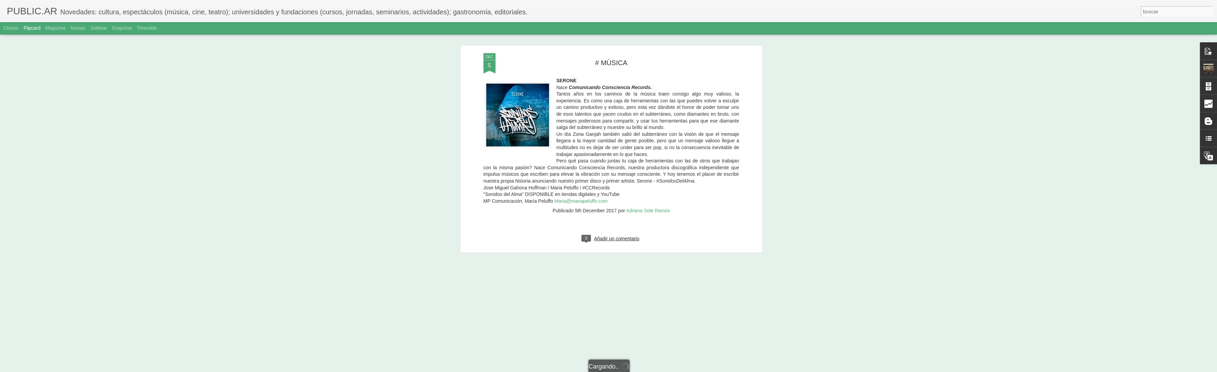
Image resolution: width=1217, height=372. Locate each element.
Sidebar (99, 28)
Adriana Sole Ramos (648, 53)
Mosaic (78, 28)
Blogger (635, 368)
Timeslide (147, 28)
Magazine (55, 28)
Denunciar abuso (657, 368)
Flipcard (32, 28)
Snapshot (122, 28)
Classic (11, 28)
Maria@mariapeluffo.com (581, 43)
